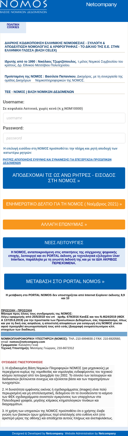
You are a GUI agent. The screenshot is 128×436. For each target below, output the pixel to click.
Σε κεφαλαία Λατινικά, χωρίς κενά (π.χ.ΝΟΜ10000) (43, 108)
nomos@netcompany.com (27, 341)
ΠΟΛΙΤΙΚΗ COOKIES (13, 26)
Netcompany (54, 433)
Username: (13, 102)
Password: (13, 128)
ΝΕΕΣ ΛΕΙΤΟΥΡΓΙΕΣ (64, 242)
